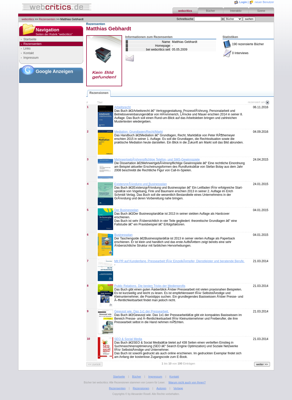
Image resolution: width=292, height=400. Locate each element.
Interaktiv (236, 10)
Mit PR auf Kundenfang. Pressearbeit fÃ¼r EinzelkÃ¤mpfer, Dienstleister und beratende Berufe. (179, 261)
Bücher (210, 10)
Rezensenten (47, 19)
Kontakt (29, 53)
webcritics (185, 10)
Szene (261, 10)
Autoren (161, 388)
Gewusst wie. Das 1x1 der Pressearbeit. (141, 311)
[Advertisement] (51, 107)
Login (243, 2)
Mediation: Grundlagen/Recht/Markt (138, 132)
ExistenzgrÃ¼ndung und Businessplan (140, 184)
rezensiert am (258, 102)
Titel (99, 102)
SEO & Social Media (128, 339)
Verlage (178, 388)
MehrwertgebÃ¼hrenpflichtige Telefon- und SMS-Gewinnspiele (157, 159)
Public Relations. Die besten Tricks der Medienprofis (149, 286)
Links (27, 48)
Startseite (30, 39)
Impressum (31, 57)
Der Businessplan (126, 210)
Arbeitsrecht (122, 107)
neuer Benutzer (264, 2)
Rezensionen (99, 93)
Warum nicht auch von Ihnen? (187, 382)
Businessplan (123, 235)
